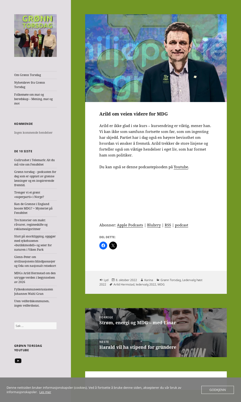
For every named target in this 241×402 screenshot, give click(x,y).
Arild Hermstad (124, 284)
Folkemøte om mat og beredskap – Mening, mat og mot (33, 98)
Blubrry (154, 224)
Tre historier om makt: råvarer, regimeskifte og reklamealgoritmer (30, 224)
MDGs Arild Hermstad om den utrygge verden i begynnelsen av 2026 (35, 277)
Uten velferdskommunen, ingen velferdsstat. (31, 303)
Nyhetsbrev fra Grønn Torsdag (29, 84)
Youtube (181, 166)
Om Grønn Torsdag (27, 75)
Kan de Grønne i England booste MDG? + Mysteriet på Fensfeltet (33, 208)
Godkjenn (217, 390)
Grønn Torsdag (171, 280)
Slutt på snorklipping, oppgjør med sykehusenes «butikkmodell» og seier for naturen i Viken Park (35, 243)
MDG (161, 284)
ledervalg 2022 (146, 284)
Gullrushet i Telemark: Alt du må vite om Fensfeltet (34, 162)
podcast (181, 224)
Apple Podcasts (130, 224)
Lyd (106, 280)
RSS (168, 224)
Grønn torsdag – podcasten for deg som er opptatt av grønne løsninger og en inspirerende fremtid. (35, 178)
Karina (148, 280)
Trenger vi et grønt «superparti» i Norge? (29, 194)
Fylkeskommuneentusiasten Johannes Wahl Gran (33, 291)
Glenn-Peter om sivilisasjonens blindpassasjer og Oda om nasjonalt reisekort (35, 261)
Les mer (45, 392)
